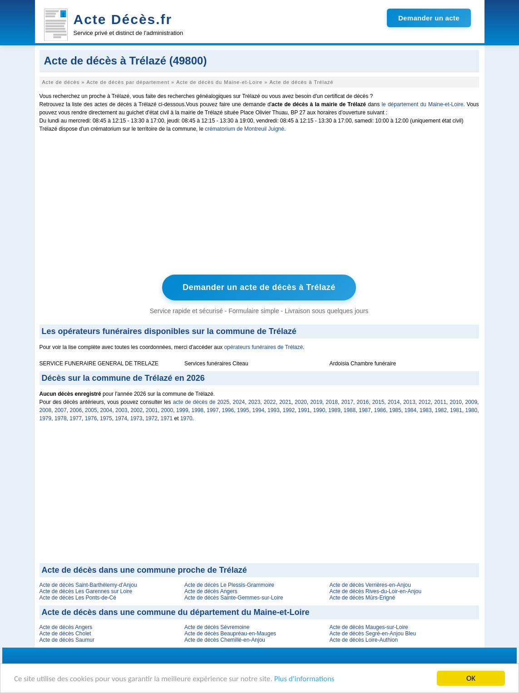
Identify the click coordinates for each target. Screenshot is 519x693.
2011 (440, 402)
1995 (243, 410)
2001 (152, 410)
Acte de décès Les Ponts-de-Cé (78, 598)
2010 (456, 402)
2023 (254, 402)
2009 (471, 402)
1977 (75, 418)
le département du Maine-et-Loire (422, 104)
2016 (363, 402)
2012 (425, 402)
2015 (378, 402)
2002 (137, 410)
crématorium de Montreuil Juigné (244, 129)
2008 (46, 410)
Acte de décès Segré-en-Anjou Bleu (372, 633)
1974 (121, 418)
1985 (395, 410)
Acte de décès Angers (210, 591)
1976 (91, 418)
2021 (285, 402)
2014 (394, 402)
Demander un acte (429, 18)
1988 (350, 410)
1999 (182, 410)
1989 (334, 410)
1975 (106, 418)
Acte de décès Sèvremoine (216, 627)
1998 (198, 410)
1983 (426, 410)
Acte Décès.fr (123, 19)
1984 (411, 410)
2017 (347, 402)
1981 (456, 410)
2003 (121, 410)
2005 (91, 410)
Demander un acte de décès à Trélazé (259, 287)
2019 (316, 402)
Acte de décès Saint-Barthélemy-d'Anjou (88, 585)
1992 (289, 410)
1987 (365, 410)
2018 (332, 402)
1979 (46, 418)
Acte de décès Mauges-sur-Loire (368, 627)
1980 (471, 410)
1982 (441, 410)
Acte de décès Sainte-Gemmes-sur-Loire (233, 598)
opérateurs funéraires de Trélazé (263, 347)
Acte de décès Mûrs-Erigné (362, 598)
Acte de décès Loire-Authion (363, 640)
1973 (136, 418)
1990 (319, 410)
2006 (76, 410)
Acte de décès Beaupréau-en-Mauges (230, 633)
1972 (151, 418)
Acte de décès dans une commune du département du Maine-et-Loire (176, 612)
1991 (304, 410)
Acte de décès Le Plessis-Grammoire (229, 585)
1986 (380, 410)
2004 (106, 410)
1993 (273, 410)
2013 (409, 402)
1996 (228, 410)
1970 (186, 418)
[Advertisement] (259, 205)
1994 (258, 410)
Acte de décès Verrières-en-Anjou (369, 585)
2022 (270, 402)
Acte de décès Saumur (67, 640)
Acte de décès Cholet (65, 633)
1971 (167, 418)
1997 (213, 410)
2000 (167, 410)
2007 (60, 410)
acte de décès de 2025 (201, 402)
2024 (239, 402)
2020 (301, 402)
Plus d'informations (304, 678)
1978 (60, 418)
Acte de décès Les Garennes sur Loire (86, 591)
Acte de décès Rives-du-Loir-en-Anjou (375, 591)
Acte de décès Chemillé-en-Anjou (224, 640)
